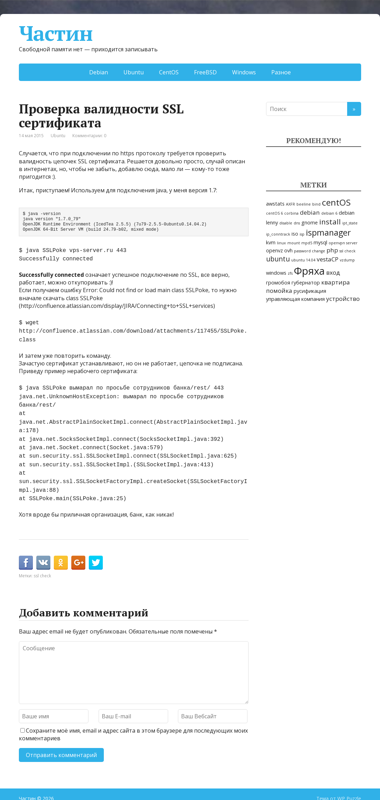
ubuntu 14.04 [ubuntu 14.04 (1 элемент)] (303, 260)
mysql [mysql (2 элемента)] (320, 242)
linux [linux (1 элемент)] (281, 242)
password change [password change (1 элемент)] (309, 251)
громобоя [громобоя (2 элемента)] (278, 282)
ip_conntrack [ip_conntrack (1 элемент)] (278, 234)
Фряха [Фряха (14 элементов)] (309, 271)
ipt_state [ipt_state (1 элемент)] (350, 223)
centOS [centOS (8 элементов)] (336, 202)
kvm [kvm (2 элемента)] (270, 242)
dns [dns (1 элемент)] (297, 223)
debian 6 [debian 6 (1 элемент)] (329, 213)
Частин (56, 33)
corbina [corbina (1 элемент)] (291, 213)
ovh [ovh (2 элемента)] (288, 250)
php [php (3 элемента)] (332, 250)
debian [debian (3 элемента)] (310, 212)
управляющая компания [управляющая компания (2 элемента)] (295, 299)
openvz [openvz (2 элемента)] (274, 250)
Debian (98, 72)
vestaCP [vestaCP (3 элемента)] (327, 259)
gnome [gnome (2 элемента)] (309, 222)
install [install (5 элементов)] (330, 222)
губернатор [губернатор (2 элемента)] (306, 282)
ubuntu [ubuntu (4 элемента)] (278, 259)
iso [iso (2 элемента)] (295, 233)
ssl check (42, 561)
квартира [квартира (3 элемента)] (335, 282)
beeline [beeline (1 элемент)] (303, 204)
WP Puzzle (349, 783)
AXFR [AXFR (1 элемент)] (290, 204)
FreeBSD (205, 72)
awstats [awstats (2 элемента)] (275, 203)
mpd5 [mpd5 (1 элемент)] (306, 242)
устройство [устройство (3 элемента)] (343, 299)
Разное (281, 72)
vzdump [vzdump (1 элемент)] (347, 260)
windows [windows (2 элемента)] (276, 272)
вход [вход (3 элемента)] (333, 272)
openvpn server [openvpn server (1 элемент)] (343, 242)
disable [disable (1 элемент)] (285, 223)
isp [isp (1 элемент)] (302, 234)
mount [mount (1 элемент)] (293, 242)
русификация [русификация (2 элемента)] (310, 291)
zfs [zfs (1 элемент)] (290, 273)
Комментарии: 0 (89, 136)
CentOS (169, 72)
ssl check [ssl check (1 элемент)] (347, 251)
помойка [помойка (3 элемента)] (279, 291)
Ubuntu (133, 72)
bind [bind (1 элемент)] (316, 204)
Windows (244, 72)
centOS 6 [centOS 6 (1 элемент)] (274, 213)
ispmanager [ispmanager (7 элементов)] (328, 232)
